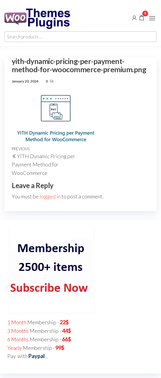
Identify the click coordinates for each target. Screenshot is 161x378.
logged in (50, 196)
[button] (152, 18)
